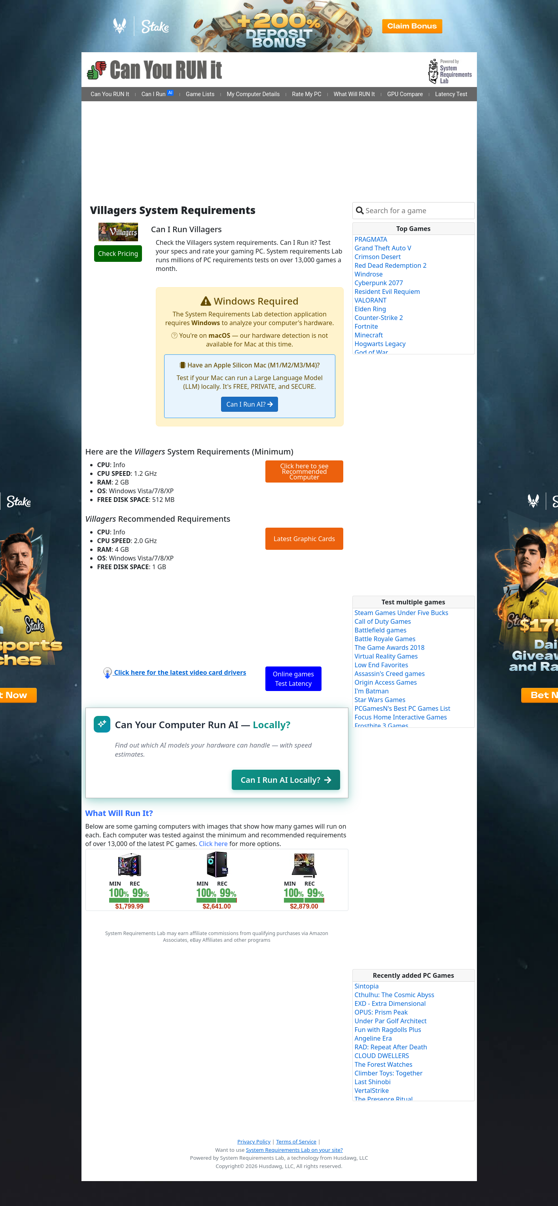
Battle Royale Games (385, 638)
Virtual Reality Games (386, 656)
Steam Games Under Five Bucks (401, 612)
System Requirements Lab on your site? (294, 1149)
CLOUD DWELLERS (382, 1055)
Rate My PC (307, 94)
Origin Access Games (386, 682)
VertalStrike (372, 1090)
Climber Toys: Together (389, 1073)
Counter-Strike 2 (379, 317)
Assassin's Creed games (390, 673)
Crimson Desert (378, 256)
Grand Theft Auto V (383, 248)
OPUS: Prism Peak (381, 1012)
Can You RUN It (110, 94)
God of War (371, 352)
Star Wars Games (380, 699)
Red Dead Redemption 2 (391, 265)
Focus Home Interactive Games (401, 717)
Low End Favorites (382, 665)
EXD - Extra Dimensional (390, 1003)
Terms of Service (296, 1141)
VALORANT (371, 300)
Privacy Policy (253, 1141)
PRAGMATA (371, 239)
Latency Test (451, 94)
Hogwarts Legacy (380, 343)
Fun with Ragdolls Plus (388, 1029)
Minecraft (369, 335)
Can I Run (158, 94)
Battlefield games (381, 630)
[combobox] (418, 211)
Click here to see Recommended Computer (304, 471)
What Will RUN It (354, 94)
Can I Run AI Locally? (285, 779)
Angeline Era (373, 1038)
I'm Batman (372, 691)
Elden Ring (370, 309)
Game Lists (200, 94)
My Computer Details (253, 94)
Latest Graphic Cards (304, 538)
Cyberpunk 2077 (379, 282)
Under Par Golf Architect (391, 1021)
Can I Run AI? (249, 404)
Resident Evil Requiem (387, 291)
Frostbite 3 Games (382, 725)
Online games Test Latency (293, 679)
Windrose (369, 274)
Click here (213, 843)
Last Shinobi (373, 1081)
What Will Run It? (119, 813)
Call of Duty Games (383, 621)
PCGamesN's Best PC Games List (402, 708)
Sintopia (367, 986)
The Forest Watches (383, 1064)
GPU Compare (405, 94)
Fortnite (366, 326)
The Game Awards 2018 (390, 647)
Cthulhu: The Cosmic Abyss (395, 994)
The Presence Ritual (384, 1099)
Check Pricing (118, 253)
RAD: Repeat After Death (391, 1047)
